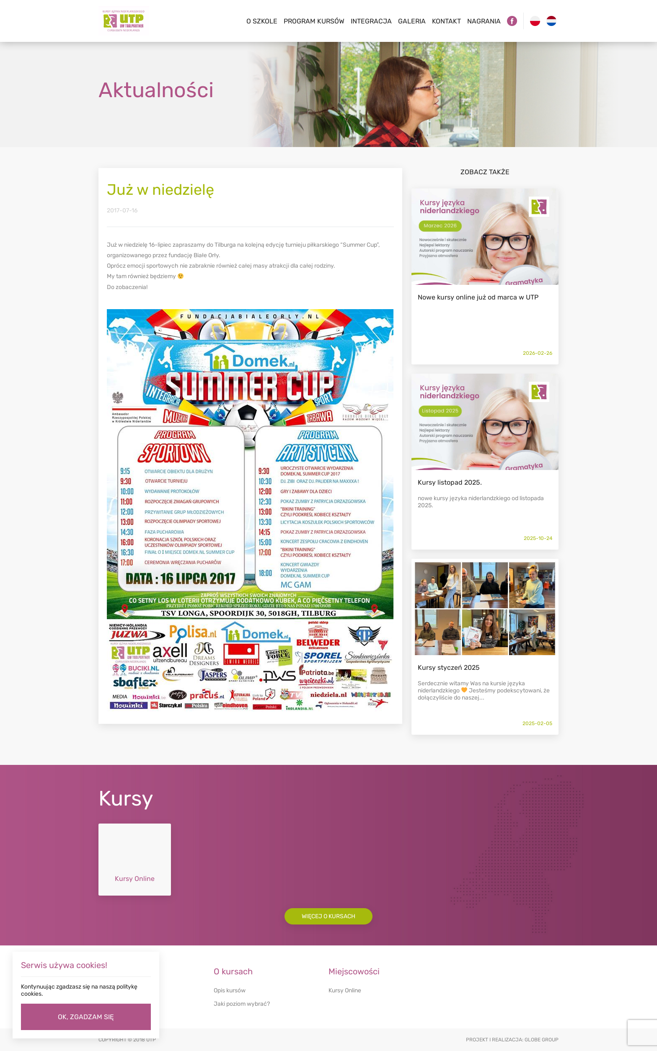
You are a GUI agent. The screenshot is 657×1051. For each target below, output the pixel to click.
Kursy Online (344, 990)
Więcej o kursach (328, 916)
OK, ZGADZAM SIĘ (86, 1017)
